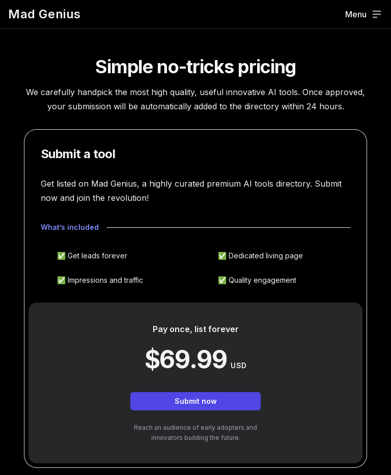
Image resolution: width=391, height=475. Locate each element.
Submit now (196, 401)
